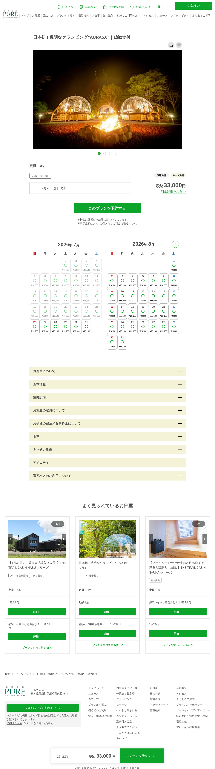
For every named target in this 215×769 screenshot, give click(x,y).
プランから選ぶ (66, 15)
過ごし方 (48, 15)
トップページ (96, 687)
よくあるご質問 (201, 15)
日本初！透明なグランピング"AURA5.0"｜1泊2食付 (67, 674)
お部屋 (36, 15)
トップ (25, 15)
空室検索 (155, 710)
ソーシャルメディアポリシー (193, 710)
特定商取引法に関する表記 (192, 715)
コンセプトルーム (126, 715)
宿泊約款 (181, 721)
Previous (10, 539)
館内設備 (108, 15)
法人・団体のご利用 (100, 715)
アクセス (148, 15)
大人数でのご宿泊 (126, 727)
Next (64, 539)
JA (159, 6)
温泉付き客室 (124, 721)
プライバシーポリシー (189, 704)
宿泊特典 (83, 15)
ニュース (162, 15)
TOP (7, 674)
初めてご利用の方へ (128, 15)
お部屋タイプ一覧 (126, 687)
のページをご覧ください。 (30, 723)
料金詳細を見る (171, 191)
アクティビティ (180, 15)
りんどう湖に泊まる (128, 732)
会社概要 (181, 687)
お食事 (96, 15)
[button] (99, 153)
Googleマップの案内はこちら (43, 707)
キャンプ (121, 738)
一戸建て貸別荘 (125, 693)
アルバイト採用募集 (188, 727)
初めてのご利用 (97, 710)
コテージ (121, 704)
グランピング (23, 674)
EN (166, 6)
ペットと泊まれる (126, 710)
